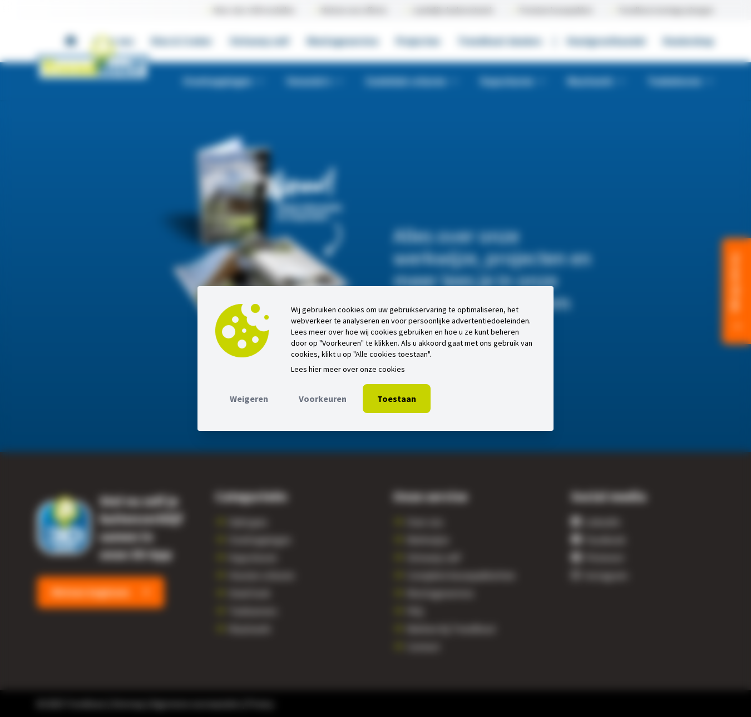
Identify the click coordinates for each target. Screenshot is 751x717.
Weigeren (249, 398)
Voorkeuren (323, 398)
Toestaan (396, 398)
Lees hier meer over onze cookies (348, 369)
